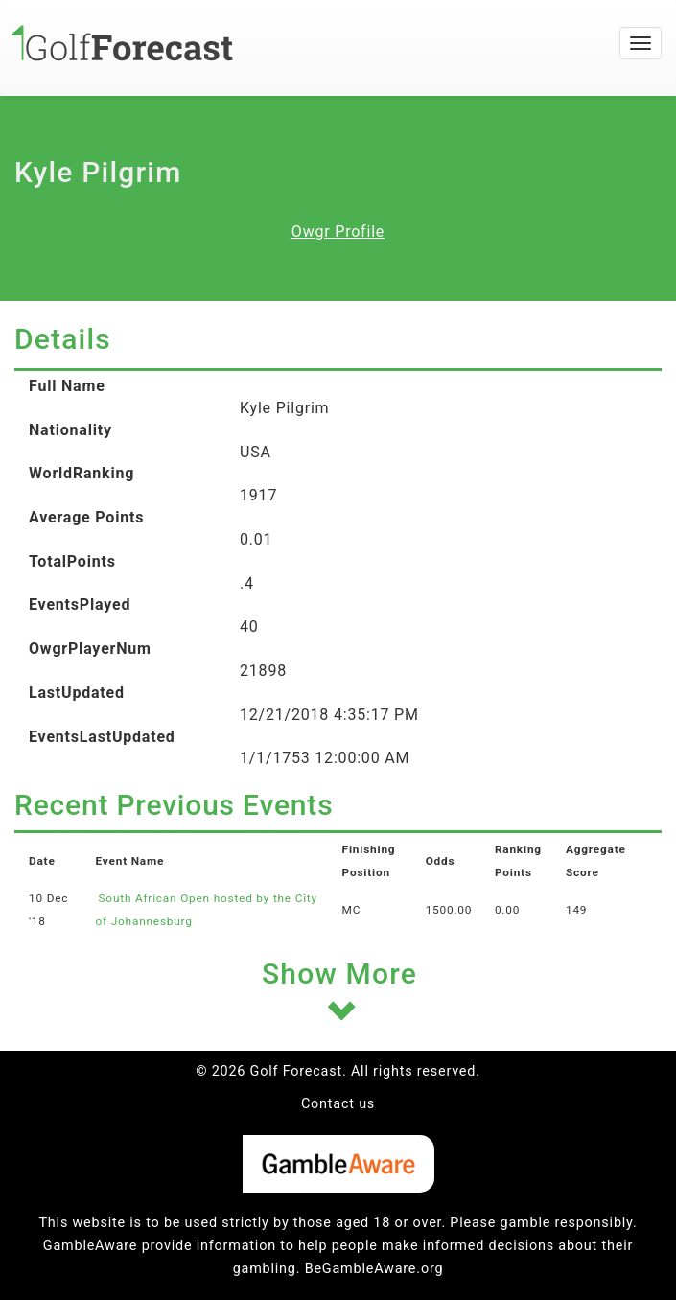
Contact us (338, 1104)
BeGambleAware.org (374, 1269)
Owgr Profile (338, 231)
